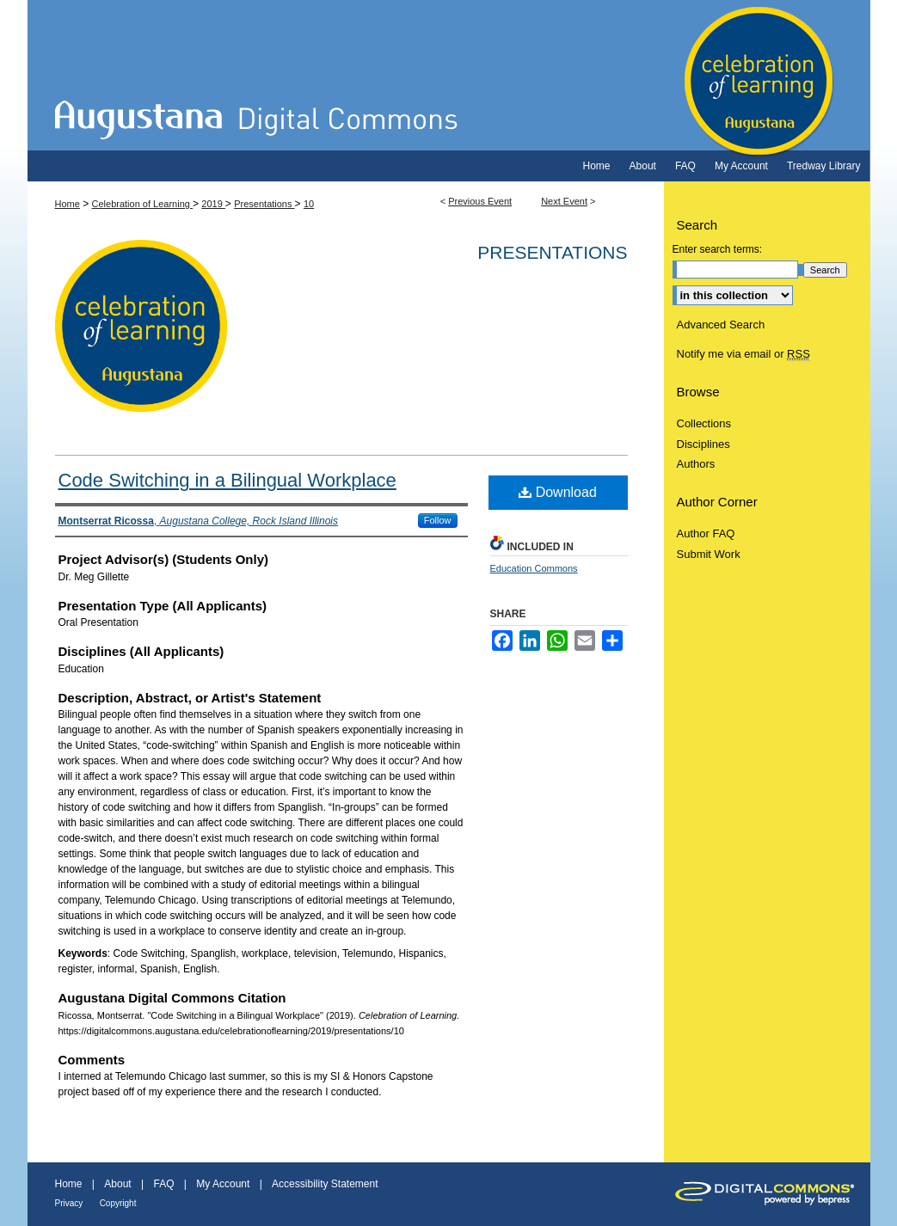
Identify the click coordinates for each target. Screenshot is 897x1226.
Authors (696, 463)
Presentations (264, 204)
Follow (438, 520)
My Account (222, 1184)
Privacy (69, 1203)
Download (558, 492)
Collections (704, 423)
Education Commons (534, 568)
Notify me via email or (743, 354)
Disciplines (703, 444)
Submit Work (708, 554)
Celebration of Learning (449, 75)
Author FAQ (706, 533)
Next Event (564, 201)
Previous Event (480, 201)
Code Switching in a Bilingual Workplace (227, 480)
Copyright (118, 1203)
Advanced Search (721, 324)
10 (309, 204)
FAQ (163, 1184)
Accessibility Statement (325, 1184)
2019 (213, 204)
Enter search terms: (718, 249)
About (117, 1184)
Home (67, 204)
